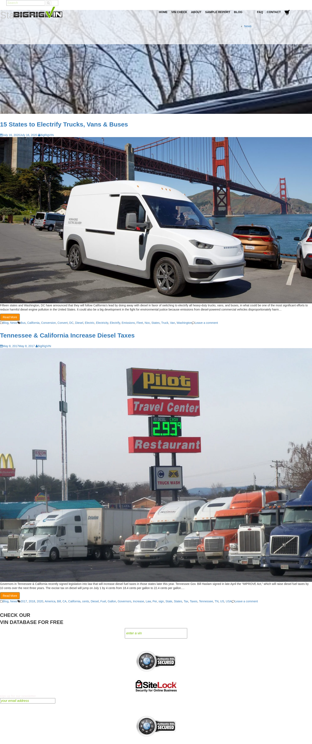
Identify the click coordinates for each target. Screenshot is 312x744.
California (33, 322)
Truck (164, 322)
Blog (238, 12)
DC (71, 322)
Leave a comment (206, 322)
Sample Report (217, 12)
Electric (89, 322)
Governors (124, 601)
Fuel (103, 601)
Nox (147, 322)
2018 (32, 601)
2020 (40, 601)
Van (172, 322)
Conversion (48, 322)
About (196, 12)
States (155, 322)
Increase (138, 601)
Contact (274, 12)
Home (163, 12)
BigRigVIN (46, 135)
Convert (62, 322)
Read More (10, 317)
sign (161, 601)
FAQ (260, 12)
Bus (23, 322)
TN (217, 601)
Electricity (102, 322)
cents (85, 601)
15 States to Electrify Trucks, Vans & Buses (64, 124)
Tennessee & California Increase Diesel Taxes (67, 335)
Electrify (115, 322)
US (222, 601)
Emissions (128, 322)
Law (148, 601)
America (50, 601)
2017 (24, 601)
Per (154, 601)
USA (229, 601)
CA (64, 601)
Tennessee (206, 601)
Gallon (112, 601)
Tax (186, 601)
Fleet (139, 322)
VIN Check (179, 12)
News (247, 26)
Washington (184, 322)
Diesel (79, 322)
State (168, 601)
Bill (59, 601)
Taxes (193, 601)
